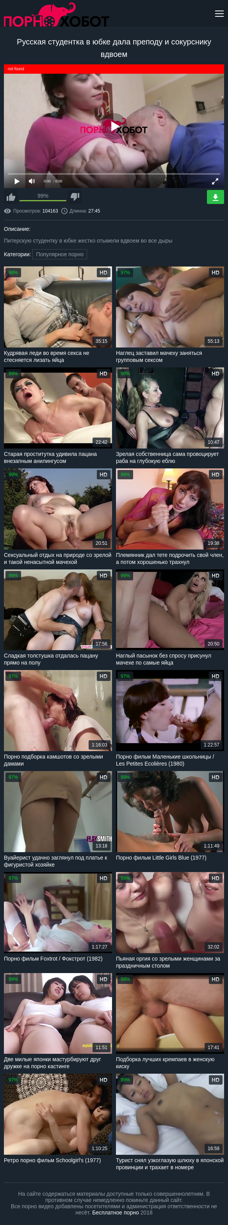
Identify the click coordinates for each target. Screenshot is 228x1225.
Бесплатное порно (115, 1212)
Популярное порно (60, 254)
